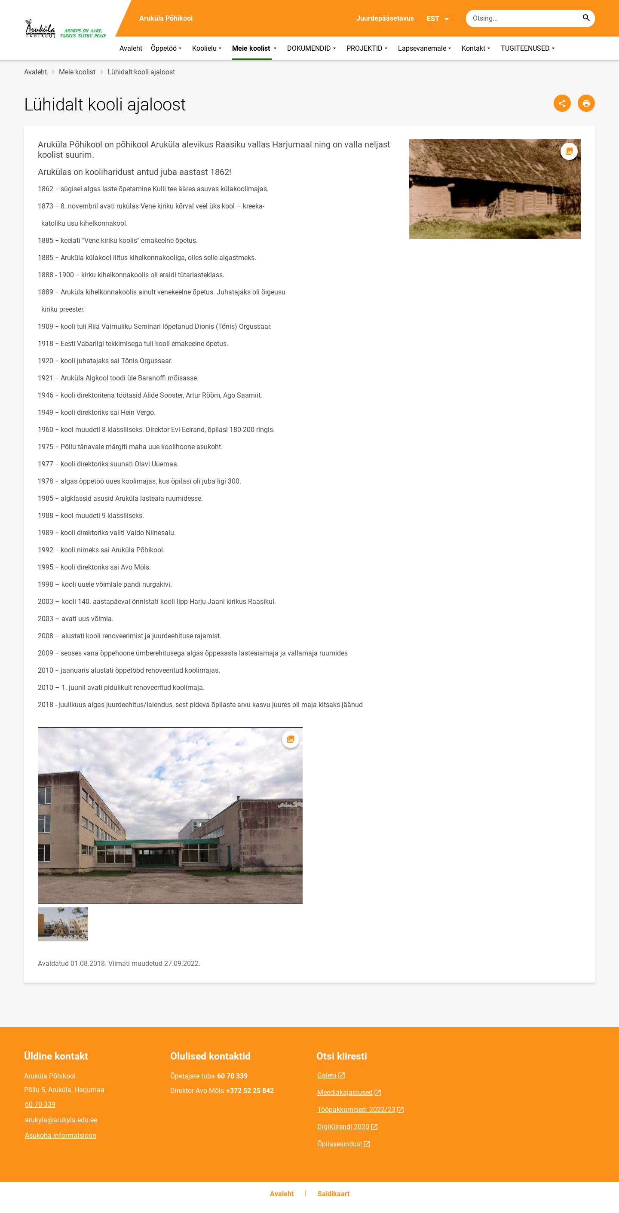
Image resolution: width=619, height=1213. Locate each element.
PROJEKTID (367, 48)
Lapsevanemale (425, 48)
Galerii (327, 1075)
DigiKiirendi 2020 (343, 1127)
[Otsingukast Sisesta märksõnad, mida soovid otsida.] (530, 18)
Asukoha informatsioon (60, 1135)
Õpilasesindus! (339, 1144)
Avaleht (131, 48)
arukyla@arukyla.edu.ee (61, 1120)
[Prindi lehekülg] (586, 103)
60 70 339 (40, 1104)
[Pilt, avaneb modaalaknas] (495, 189)
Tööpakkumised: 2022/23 (356, 1110)
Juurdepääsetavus (385, 18)
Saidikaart (333, 1194)
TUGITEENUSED (529, 48)
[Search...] (586, 18)
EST (438, 19)
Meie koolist (255, 48)
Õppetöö (167, 48)
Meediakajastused (345, 1092)
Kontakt (477, 48)
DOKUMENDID (312, 48)
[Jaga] (562, 103)
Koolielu (208, 48)
